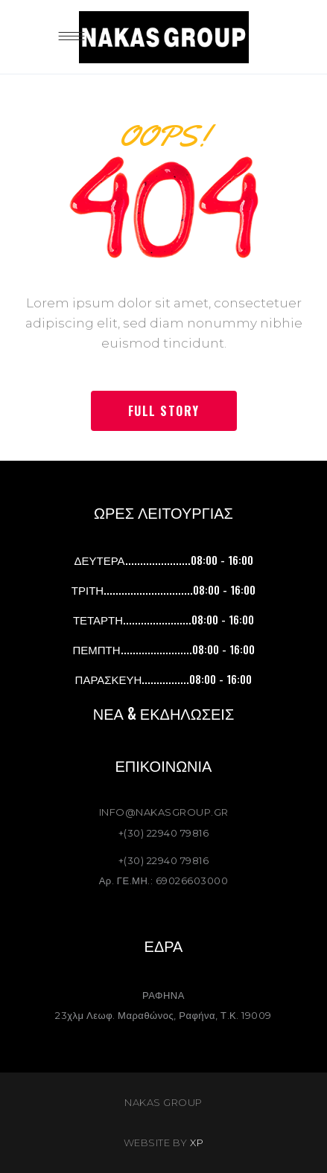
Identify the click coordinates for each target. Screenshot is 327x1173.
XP (196, 1142)
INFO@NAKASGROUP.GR (164, 812)
